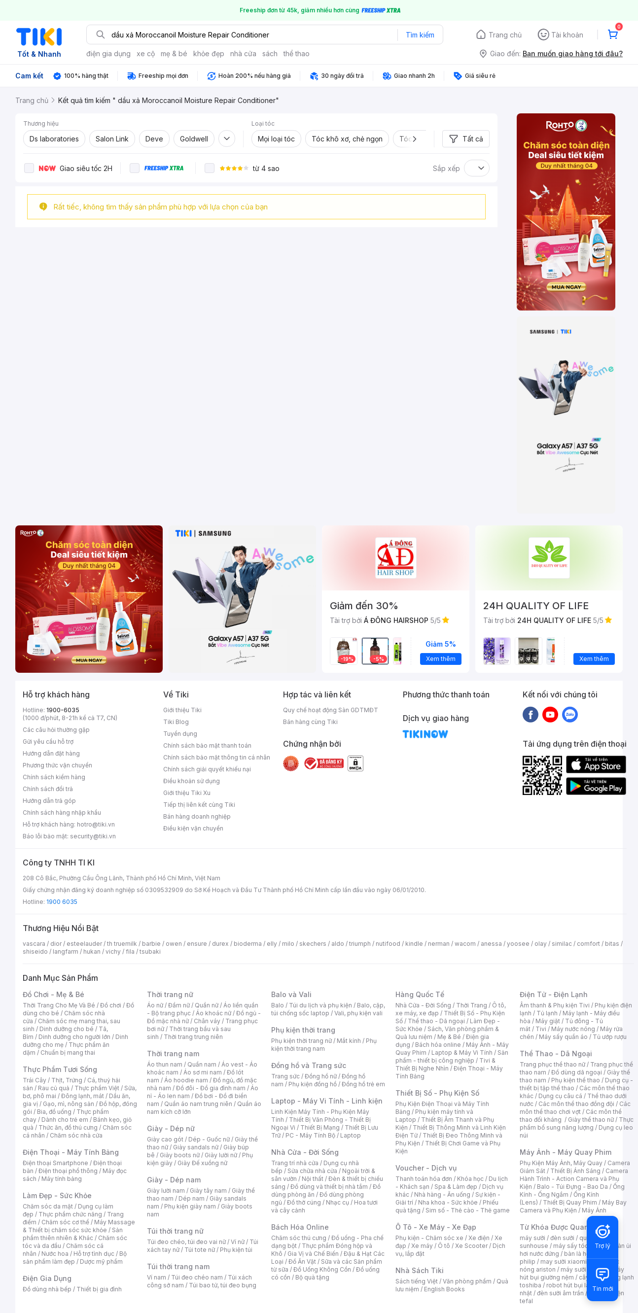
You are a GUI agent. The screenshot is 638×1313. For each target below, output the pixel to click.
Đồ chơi (110, 1005)
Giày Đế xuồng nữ (202, 1163)
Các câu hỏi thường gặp (56, 729)
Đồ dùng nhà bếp (47, 1289)
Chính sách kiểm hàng (54, 777)
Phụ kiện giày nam (190, 1206)
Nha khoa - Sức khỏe (448, 1202)
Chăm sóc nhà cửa (76, 1135)
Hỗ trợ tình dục (93, 1253)
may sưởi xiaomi (563, 1261)
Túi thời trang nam (178, 1266)
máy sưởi (532, 1238)
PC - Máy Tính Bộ (310, 1135)
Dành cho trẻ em (64, 1119)
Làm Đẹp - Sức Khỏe (57, 1195)
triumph (360, 943)
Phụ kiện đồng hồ (312, 1084)
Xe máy (422, 1245)
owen (174, 943)
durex (220, 943)
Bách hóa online (438, 1044)
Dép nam (191, 1198)
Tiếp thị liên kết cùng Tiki (199, 804)
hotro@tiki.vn (96, 824)
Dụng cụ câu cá (560, 1096)
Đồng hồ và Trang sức (308, 1065)
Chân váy (207, 1021)
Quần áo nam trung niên (198, 1103)
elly (272, 943)
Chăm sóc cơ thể (65, 1222)
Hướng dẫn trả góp (49, 800)
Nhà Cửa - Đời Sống (305, 1152)
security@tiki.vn (93, 836)
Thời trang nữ (170, 994)
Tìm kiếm (420, 35)
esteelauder (84, 943)
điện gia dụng (108, 53)
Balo (277, 1005)
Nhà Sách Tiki (419, 1270)
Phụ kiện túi (236, 1249)
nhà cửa (243, 53)
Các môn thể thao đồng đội (576, 1103)
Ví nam (156, 1277)
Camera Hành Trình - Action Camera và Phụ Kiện (574, 1178)
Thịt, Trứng (66, 1080)
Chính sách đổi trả (48, 789)
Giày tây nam (208, 1190)
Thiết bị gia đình (99, 1289)
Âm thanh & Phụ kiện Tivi (555, 1005)
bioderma (248, 943)
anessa (491, 943)
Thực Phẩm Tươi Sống (60, 1069)
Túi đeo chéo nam (197, 1277)
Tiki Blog (176, 722)
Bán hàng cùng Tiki (310, 722)
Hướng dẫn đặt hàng (51, 753)
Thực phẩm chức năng (70, 1214)
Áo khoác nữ (213, 1013)
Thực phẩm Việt (96, 1088)
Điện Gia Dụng (47, 1278)
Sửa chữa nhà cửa (312, 1171)
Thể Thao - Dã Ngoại (556, 1053)
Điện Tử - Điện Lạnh (554, 994)
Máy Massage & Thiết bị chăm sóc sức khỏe (79, 1226)
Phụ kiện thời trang (303, 1030)
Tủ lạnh (547, 1013)
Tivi (540, 1029)
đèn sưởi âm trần (560, 1293)
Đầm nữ (179, 1005)
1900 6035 (61, 901)
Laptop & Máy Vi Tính (462, 1052)
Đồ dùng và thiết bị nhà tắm (329, 1186)
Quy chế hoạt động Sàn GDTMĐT (330, 710)
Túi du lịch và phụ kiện (320, 1005)
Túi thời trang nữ (175, 1231)
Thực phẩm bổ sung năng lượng (577, 1123)
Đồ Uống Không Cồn (322, 1269)
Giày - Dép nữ (171, 1128)
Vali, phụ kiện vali (358, 1013)
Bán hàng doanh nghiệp (197, 816)
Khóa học (470, 1178)
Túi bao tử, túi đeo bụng (222, 1285)
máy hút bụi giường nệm (572, 1273)
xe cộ (146, 53)
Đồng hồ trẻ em (363, 1084)
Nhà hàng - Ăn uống (442, 1194)
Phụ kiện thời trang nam (324, 1044)
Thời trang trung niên (193, 1036)
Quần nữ (206, 1005)
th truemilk (122, 943)
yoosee (518, 943)
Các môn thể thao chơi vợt (575, 1107)
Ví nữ (238, 1241)
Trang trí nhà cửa (295, 1163)
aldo (337, 943)
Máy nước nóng (573, 1029)
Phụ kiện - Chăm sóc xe (429, 1238)
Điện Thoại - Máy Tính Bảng (71, 1152)
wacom (465, 943)
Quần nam (201, 1064)
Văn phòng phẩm (467, 1281)
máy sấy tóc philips (581, 1245)
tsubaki (150, 951)
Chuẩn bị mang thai (67, 1052)
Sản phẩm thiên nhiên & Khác (73, 1234)
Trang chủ (505, 35)
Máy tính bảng (61, 1178)
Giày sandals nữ (195, 1147)
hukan (92, 951)
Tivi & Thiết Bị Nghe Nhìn (445, 1064)
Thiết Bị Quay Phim (570, 1202)
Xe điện (479, 1238)
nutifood (388, 943)
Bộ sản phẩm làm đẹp (75, 1257)
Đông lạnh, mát (82, 1096)
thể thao (297, 53)
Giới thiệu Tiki (182, 710)
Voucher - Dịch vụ (426, 1168)
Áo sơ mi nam (202, 1072)
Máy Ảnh (594, 1210)
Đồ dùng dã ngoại (576, 1072)
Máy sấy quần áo (563, 1036)
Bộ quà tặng (312, 1277)
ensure (197, 943)
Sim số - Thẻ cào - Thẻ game (467, 1210)
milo (288, 943)
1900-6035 (62, 710)
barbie (151, 943)
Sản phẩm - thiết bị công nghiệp (451, 1056)
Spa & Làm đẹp (455, 1186)
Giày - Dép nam (174, 1179)
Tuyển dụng (180, 733)
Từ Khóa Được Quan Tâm (562, 1227)
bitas (612, 943)
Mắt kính (349, 1040)
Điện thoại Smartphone (55, 1163)
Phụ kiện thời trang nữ (301, 1040)
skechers (312, 943)
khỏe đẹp (208, 53)
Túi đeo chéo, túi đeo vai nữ (186, 1241)
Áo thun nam (164, 1064)
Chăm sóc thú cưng (298, 1238)
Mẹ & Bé (449, 1036)
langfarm (65, 951)
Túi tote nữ (199, 1249)
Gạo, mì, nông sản (68, 1103)
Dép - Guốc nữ (209, 1139)
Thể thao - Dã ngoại (436, 1021)
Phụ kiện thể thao (575, 1080)
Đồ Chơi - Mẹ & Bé (53, 994)
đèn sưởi (562, 1238)
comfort (588, 943)
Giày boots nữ (180, 1155)
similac (562, 943)
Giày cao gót (165, 1139)
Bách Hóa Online (300, 1227)
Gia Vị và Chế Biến (313, 1253)
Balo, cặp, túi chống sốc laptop (328, 1009)
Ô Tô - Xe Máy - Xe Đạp (435, 1227)
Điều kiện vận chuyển (193, 828)
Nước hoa (55, 1253)
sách (270, 53)
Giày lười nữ (221, 1155)
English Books (444, 1289)
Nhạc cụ (337, 1202)
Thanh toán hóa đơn (423, 1178)
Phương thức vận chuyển (57, 765)
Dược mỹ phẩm (101, 1261)
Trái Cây (34, 1080)
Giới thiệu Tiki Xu (187, 792)
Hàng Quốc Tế (419, 994)
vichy (113, 951)
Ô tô (444, 1245)
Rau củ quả (54, 1088)
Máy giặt (547, 1021)
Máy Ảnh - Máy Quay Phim (565, 1152)
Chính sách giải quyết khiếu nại (207, 769)
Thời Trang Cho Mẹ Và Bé (59, 1005)
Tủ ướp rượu (610, 1036)
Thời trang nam (173, 1053)
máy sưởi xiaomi (584, 1269)
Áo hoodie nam (186, 1080)
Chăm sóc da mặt (48, 1206)
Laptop (350, 1135)
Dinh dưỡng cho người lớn (74, 1036)
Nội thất (312, 1178)
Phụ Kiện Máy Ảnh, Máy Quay (561, 1163)
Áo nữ (155, 1005)
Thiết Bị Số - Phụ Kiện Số (437, 1093)
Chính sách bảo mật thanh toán (207, 745)
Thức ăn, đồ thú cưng (68, 1127)
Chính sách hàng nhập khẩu (62, 812)
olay (540, 943)
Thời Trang (471, 1005)
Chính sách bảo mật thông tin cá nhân (216, 757)
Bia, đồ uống (54, 1111)
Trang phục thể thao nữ (552, 1064)
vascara (34, 943)
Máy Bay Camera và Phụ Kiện (573, 1206)
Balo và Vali (291, 994)
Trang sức (285, 1076)
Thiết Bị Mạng (320, 1127)
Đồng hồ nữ (321, 1076)
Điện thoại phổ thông (68, 1171)
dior (56, 943)
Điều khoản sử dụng (191, 781)
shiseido (35, 951)
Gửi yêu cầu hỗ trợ (48, 741)
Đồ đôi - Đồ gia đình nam (211, 1088)
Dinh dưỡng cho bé (66, 1029)
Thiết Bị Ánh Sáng (575, 1171)
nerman (439, 943)
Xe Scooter (471, 1245)
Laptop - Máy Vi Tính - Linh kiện (327, 1101)
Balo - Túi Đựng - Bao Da (572, 1186)
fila (130, 951)
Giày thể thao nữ (591, 1119)
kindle (414, 943)
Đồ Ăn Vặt (302, 1261)
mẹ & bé (174, 53)
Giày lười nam (166, 1190)
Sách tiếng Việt (416, 1281)
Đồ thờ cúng (304, 1202)
